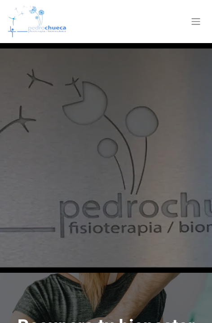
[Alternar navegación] (195, 21)
